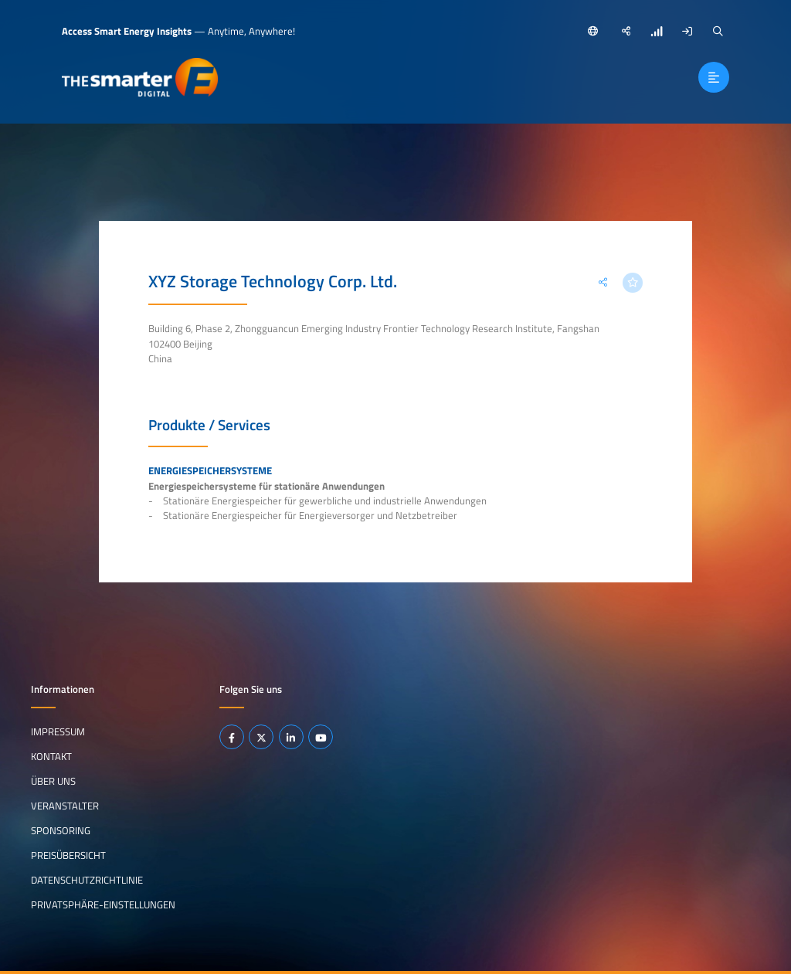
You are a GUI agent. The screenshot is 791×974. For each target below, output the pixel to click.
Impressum (58, 731)
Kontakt (51, 756)
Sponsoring (60, 830)
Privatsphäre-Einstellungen (103, 904)
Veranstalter (65, 805)
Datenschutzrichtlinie (87, 879)
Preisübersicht (68, 855)
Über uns (53, 781)
